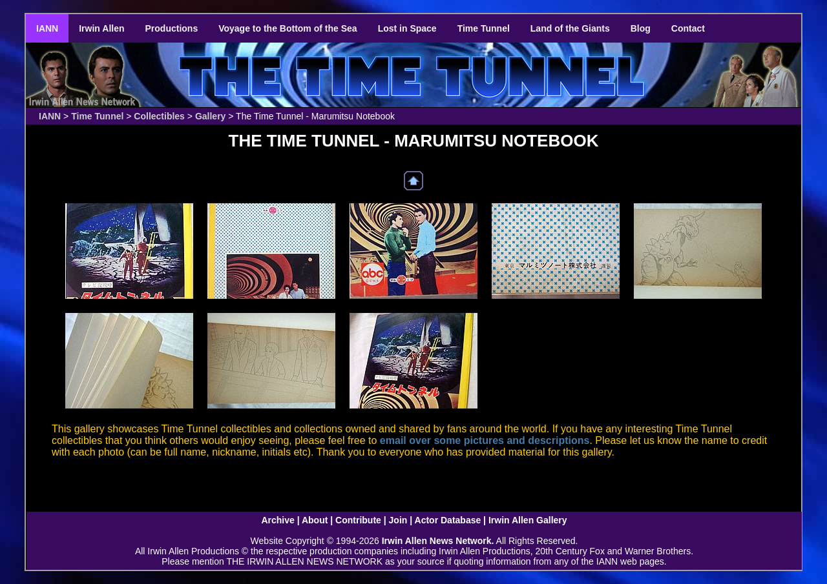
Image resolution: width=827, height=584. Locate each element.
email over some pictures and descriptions (485, 440)
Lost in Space (407, 28)
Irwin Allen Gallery (527, 520)
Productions (171, 28)
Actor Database (448, 520)
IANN (47, 28)
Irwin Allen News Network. (438, 541)
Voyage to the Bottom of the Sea (287, 28)
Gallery (210, 116)
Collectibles (159, 116)
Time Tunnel (483, 28)
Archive (277, 520)
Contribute (358, 520)
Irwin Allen (101, 28)
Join (398, 520)
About (315, 520)
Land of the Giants (570, 28)
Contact (688, 28)
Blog (641, 28)
